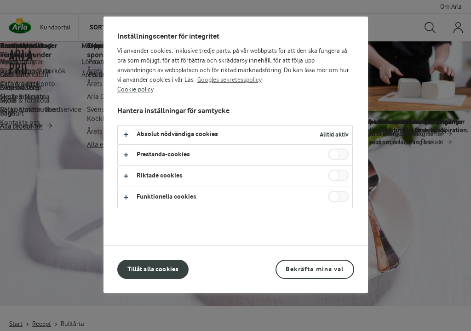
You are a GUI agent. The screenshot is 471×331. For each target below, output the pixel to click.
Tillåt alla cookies (153, 269)
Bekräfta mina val (315, 269)
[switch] (338, 154)
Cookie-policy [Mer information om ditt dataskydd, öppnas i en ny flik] (135, 89)
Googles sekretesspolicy (229, 80)
